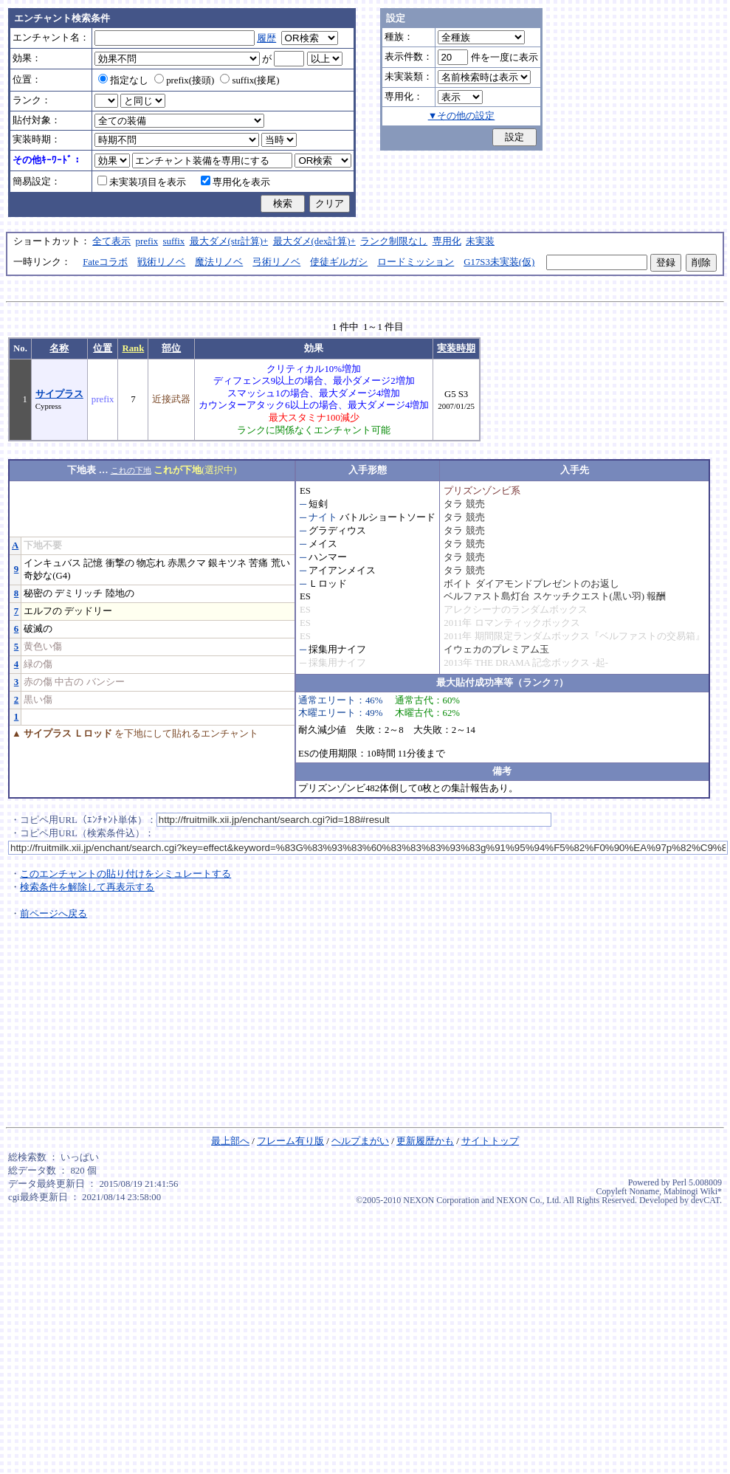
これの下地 (131, 470)
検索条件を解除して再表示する (87, 887)
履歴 (266, 38)
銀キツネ (227, 563)
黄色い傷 (43, 646)
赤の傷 (38, 682)
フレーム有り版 (290, 1141)
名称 (59, 348)
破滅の (38, 629)
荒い (280, 563)
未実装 (480, 241)
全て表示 (111, 241)
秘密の (38, 593)
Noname (644, 1191)
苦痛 (258, 563)
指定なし (123, 80)
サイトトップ (490, 1141)
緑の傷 (38, 664)
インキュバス (52, 563)
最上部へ (230, 1141)
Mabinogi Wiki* (693, 1191)
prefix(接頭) (184, 80)
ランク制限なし (393, 241)
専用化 (447, 241)
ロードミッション (415, 262)
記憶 (93, 563)
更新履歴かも (425, 1141)
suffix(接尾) (249, 80)
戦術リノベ (161, 262)
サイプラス (59, 394)
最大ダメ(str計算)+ (229, 241)
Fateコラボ (105, 262)
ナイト (323, 517)
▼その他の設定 (461, 116)
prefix (147, 241)
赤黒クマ (187, 563)
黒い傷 (38, 700)
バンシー (105, 682)
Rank (133, 348)
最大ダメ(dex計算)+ (314, 241)
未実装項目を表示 (141, 182)
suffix (174, 241)
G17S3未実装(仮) (499, 262)
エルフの (43, 611)
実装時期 (456, 348)
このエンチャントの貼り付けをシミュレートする (125, 874)
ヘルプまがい (360, 1141)
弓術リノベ (276, 262)
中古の (69, 682)
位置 (102, 348)
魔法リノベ (219, 262)
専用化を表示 (235, 182)
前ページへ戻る (53, 914)
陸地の (120, 593)
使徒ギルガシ (339, 262)
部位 (171, 348)
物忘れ (151, 563)
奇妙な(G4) (47, 576)
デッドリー (88, 611)
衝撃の (120, 563)
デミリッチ (79, 593)
